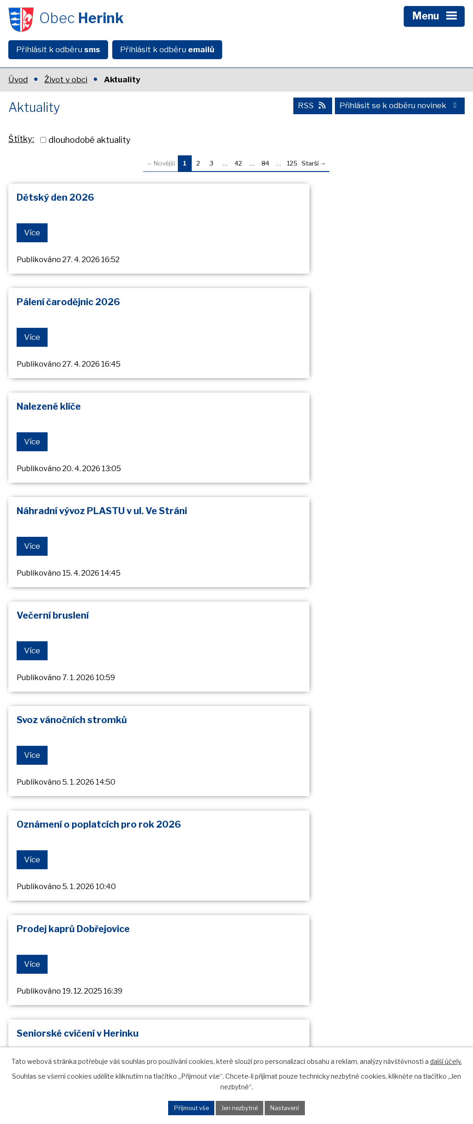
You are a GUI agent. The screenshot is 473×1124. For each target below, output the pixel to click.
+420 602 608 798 (83, 1017)
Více (32, 232)
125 (292, 163)
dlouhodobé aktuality (90, 140)
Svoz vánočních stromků (304, 411)
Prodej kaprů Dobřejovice (306, 517)
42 (238, 163)
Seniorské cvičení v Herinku (78, 624)
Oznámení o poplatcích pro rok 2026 (99, 517)
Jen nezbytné (240, 1107)
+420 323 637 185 (83, 1003)
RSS (310, 107)
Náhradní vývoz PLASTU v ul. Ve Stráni (334, 304)
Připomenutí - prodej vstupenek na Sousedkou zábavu (94, 764)
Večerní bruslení (53, 411)
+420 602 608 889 (83, 1031)
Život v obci (65, 79)
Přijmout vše (189, 1107)
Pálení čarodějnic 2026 (301, 197)
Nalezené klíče (49, 304)
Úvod (18, 79)
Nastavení (287, 1107)
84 (265, 163)
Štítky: (21, 139)
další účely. (446, 1061)
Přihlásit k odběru (58, 49)
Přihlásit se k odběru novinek (399, 107)
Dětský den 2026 (55, 197)
